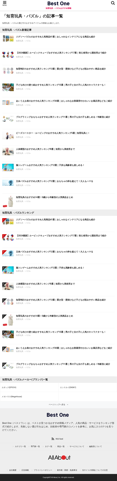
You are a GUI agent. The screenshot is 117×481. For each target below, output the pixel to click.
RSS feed (59, 439)
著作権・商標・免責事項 (67, 470)
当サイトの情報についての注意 (95, 470)
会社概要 (12, 470)
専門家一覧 (35, 446)
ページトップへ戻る (57, 404)
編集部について (95, 446)
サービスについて (77, 446)
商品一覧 (61, 446)
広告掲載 (25, 470)
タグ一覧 (48, 446)
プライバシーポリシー (43, 470)
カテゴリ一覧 (20, 446)
